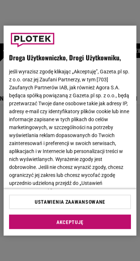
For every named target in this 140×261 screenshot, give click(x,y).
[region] (70, 130)
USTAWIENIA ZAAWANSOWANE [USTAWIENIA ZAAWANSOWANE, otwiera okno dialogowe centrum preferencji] (70, 202)
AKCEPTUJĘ (70, 222)
